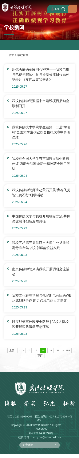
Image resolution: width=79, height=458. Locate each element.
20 (50, 354)
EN (52, 9)
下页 (40, 359)
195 (68, 354)
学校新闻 (22, 55)
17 (28, 354)
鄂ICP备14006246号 (41, 436)
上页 (11, 354)
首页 (12, 55)
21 (58, 354)
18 (36, 354)
